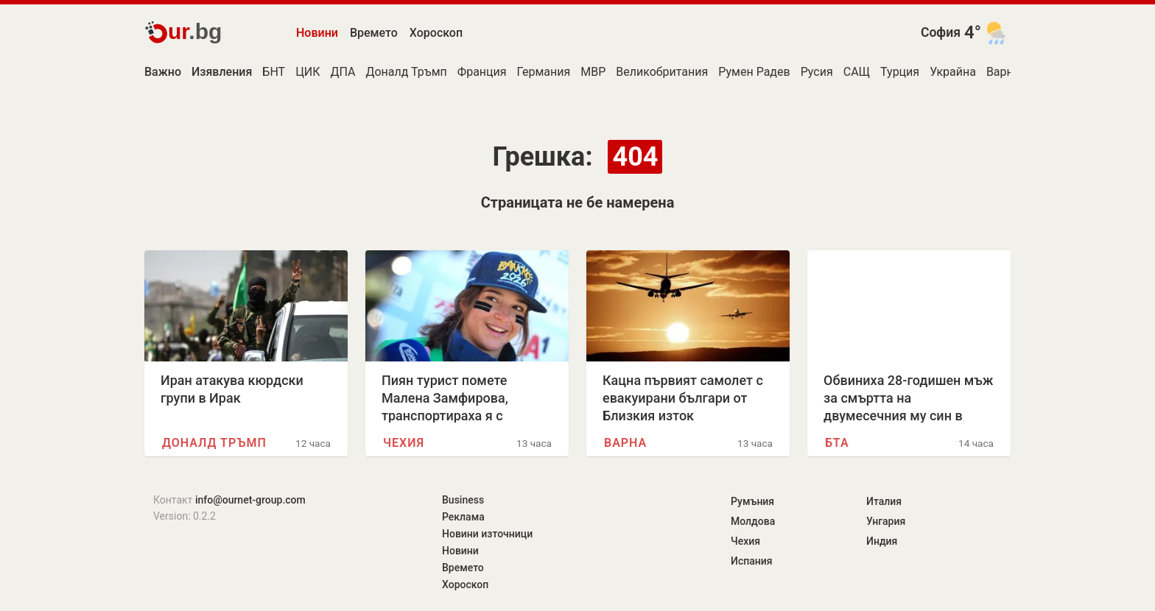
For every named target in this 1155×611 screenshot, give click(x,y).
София (941, 32)
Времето (374, 33)
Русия (817, 72)
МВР (592, 72)
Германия (544, 72)
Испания (752, 561)
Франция (482, 72)
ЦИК (307, 72)
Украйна (953, 72)
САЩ (856, 72)
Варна (1003, 72)
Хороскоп (436, 33)
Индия (881, 541)
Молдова (753, 521)
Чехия (403, 443)
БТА (837, 443)
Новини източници (487, 534)
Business (463, 500)
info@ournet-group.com (250, 500)
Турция (899, 72)
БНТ (273, 72)
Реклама (463, 517)
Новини (317, 33)
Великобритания (662, 72)
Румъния (752, 501)
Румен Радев (754, 72)
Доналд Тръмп (405, 72)
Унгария (885, 521)
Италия (884, 501)
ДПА (343, 72)
